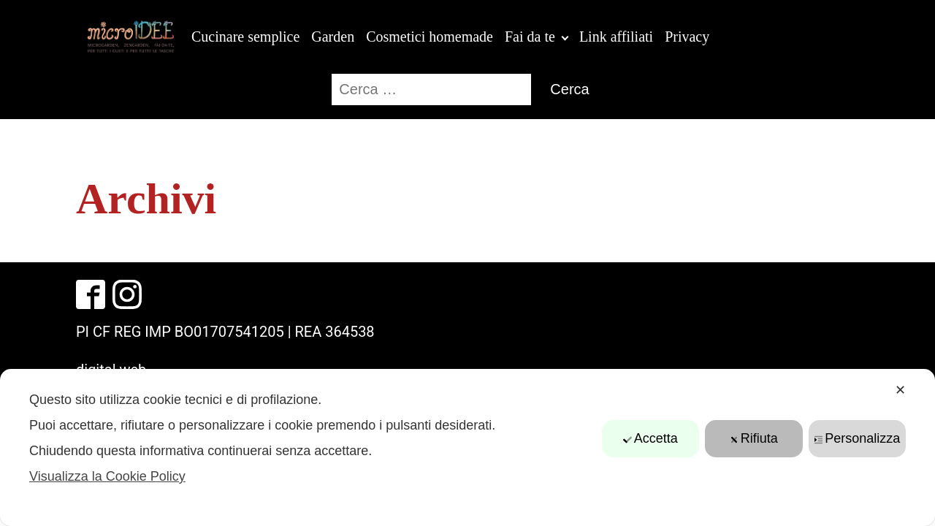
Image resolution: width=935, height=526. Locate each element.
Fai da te (530, 36)
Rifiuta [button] (754, 438)
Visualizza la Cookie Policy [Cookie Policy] (107, 476)
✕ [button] (900, 390)
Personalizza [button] (857, 438)
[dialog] (467, 447)
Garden (332, 36)
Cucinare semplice (245, 36)
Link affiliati (616, 36)
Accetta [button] (650, 438)
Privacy (687, 36)
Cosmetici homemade (429, 36)
